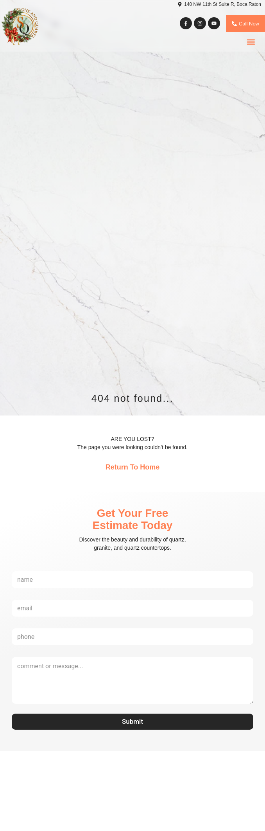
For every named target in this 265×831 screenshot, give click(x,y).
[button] (250, 42)
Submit (132, 721)
